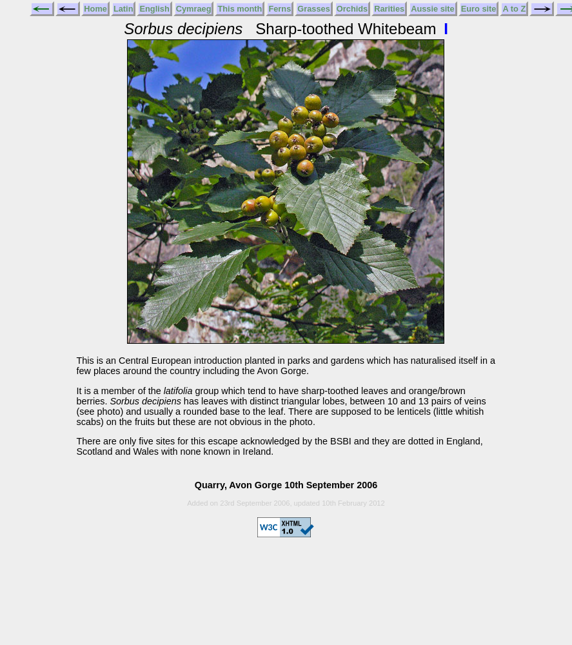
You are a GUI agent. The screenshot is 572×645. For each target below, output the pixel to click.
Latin (123, 9)
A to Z (514, 9)
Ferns (279, 9)
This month (239, 9)
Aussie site (433, 9)
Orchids (352, 9)
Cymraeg (194, 9)
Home (95, 9)
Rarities (389, 9)
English (154, 9)
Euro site (479, 9)
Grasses (313, 9)
